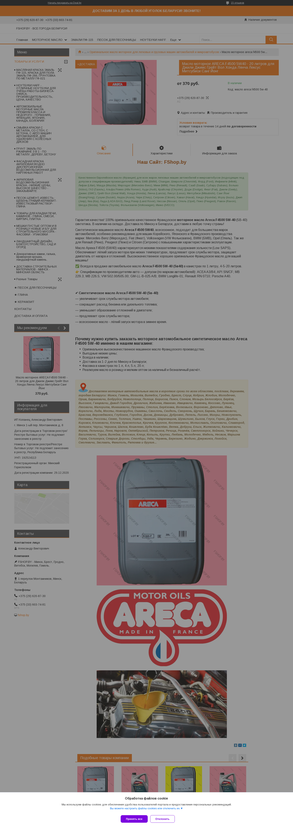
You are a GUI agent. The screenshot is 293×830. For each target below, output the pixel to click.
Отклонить (164, 818)
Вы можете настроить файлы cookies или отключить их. (145, 810)
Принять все (134, 818)
